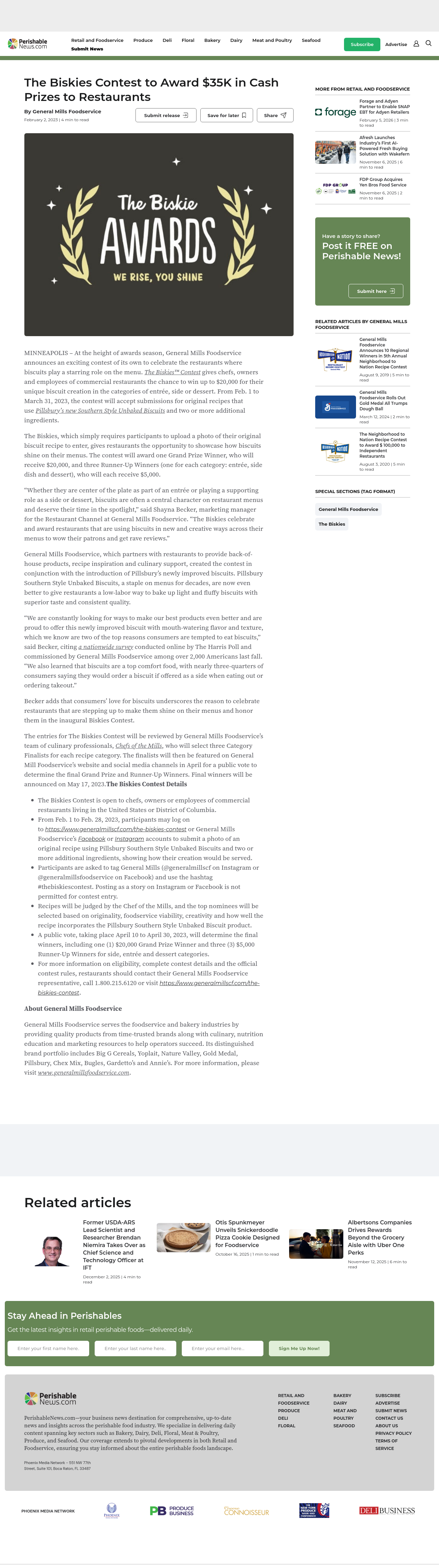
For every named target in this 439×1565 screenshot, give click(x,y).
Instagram (129, 839)
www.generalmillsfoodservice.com (83, 1072)
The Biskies (332, 524)
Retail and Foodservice (97, 40)
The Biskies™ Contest (172, 371)
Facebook (92, 839)
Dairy (236, 40)
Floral (188, 40)
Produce (143, 40)
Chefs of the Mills (139, 745)
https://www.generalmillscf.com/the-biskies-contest (116, 829)
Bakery (212, 40)
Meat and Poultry (272, 40)
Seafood (311, 40)
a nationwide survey (106, 646)
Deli (167, 40)
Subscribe (362, 44)
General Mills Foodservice (67, 111)
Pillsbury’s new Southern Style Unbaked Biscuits (100, 410)
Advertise (396, 44)
